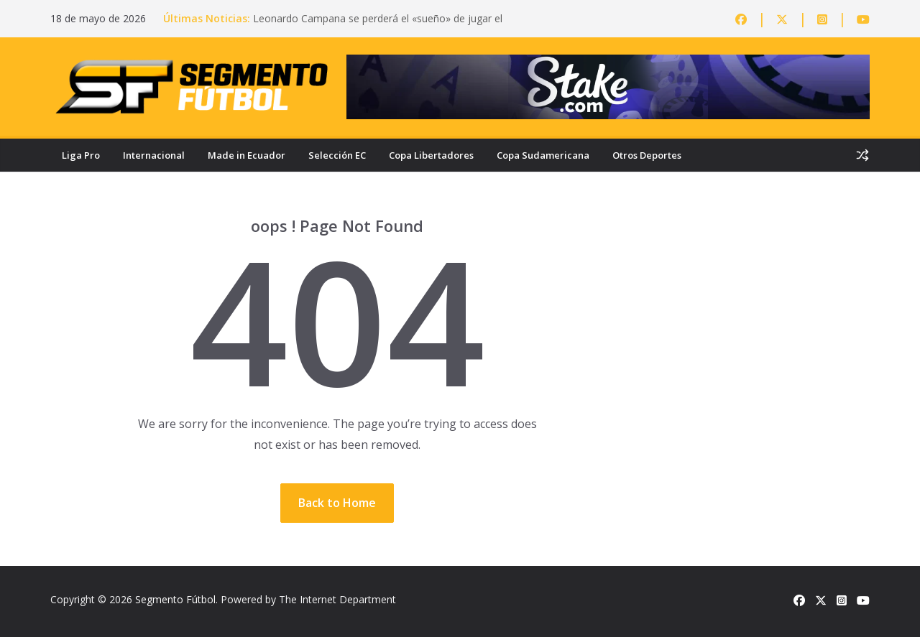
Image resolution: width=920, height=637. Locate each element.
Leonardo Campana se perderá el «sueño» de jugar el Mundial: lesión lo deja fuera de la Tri (377, 25)
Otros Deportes (646, 155)
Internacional (154, 155)
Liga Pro (81, 155)
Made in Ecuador (246, 155)
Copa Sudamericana (543, 155)
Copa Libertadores (431, 155)
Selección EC (337, 155)
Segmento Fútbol (175, 599)
